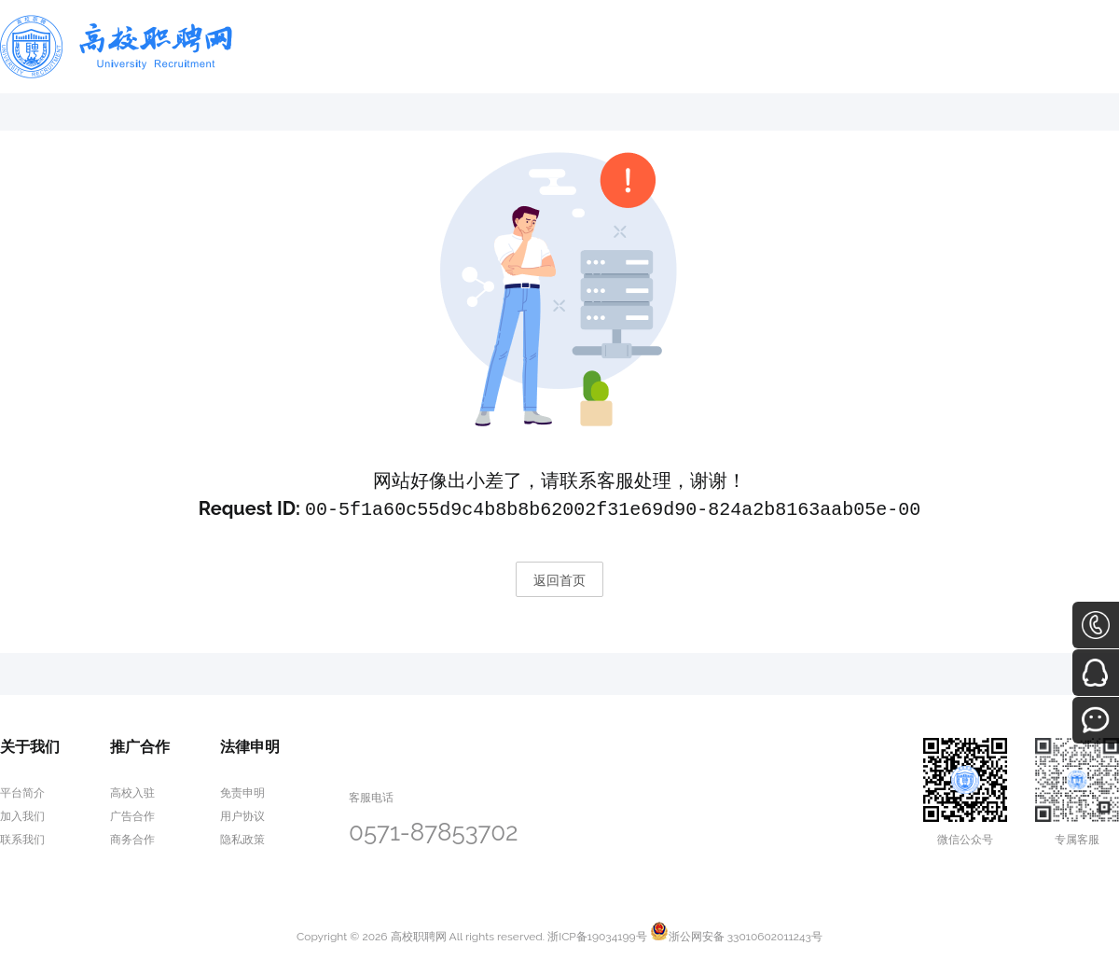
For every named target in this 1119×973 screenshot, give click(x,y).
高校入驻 (132, 791)
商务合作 (132, 837)
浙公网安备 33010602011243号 (736, 934)
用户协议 (242, 814)
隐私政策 (242, 837)
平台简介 (22, 791)
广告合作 (132, 814)
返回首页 (559, 578)
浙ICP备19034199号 (596, 934)
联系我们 (22, 837)
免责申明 (242, 791)
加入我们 (22, 814)
